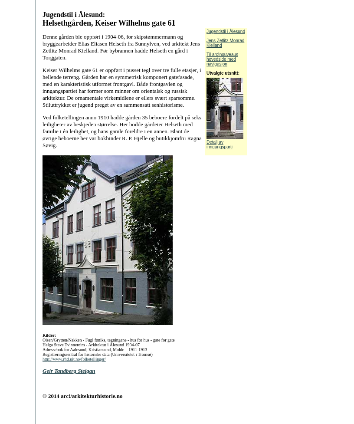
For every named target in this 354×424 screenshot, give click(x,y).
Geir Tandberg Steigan (69, 371)
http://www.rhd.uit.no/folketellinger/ (74, 359)
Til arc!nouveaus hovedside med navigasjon (222, 59)
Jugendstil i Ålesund (225, 31)
